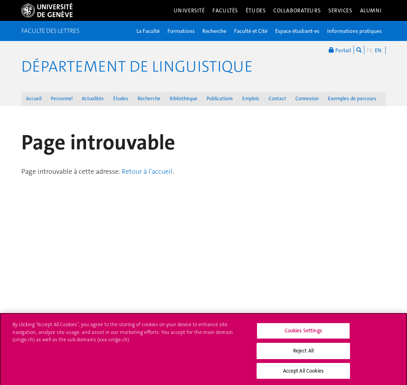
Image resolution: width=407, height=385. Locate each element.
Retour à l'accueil (147, 171)
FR (370, 50)
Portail (340, 50)
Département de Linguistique (137, 66)
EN (378, 50)
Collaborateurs (297, 10)
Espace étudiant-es (297, 30)
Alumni (371, 10)
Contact (277, 98)
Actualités (93, 98)
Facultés (225, 10)
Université (189, 10)
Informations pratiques (354, 30)
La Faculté (148, 30)
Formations (181, 30)
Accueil (33, 98)
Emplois (250, 98)
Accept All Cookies (303, 373)
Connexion (307, 98)
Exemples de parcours (352, 98)
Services (340, 10)
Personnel (61, 98)
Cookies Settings (303, 333)
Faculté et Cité (250, 30)
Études (256, 10)
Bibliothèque (183, 98)
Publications (220, 98)
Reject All (303, 353)
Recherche (214, 30)
